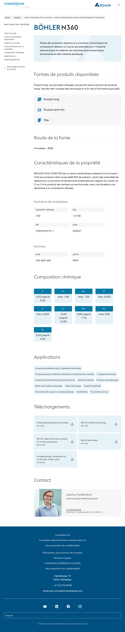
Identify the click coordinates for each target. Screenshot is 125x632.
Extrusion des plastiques (107, 380)
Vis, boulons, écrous (99, 392)
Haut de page (10, 34)
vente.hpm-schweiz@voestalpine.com (62, 590)
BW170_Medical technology (93, 422)
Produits (18, 17)
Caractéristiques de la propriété (14, 50)
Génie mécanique (73, 386)
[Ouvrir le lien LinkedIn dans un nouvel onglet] (57, 606)
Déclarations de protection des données (62, 552)
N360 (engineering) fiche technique (52, 422)
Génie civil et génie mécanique (48, 386)
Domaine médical (86, 380)
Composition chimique (14, 55)
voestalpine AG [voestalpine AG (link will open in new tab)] (62, 535)
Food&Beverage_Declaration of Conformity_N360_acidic (51, 458)
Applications (9, 59)
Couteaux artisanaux (106, 374)
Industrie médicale (92, 386)
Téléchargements (11, 63)
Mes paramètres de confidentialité (62, 545)
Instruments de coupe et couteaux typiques (54, 392)
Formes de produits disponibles (12, 39)
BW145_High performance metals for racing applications (52, 440)
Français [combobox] (9, 615)
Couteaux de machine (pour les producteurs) (55, 380)
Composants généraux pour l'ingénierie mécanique (58, 368)
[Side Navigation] (118, 4)
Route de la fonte (12, 45)
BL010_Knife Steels (89, 440)
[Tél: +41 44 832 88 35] (74, 509)
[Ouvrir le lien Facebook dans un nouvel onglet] (68, 606)
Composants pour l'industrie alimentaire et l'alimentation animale (64, 374)
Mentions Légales (62, 558)
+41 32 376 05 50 (62, 585)
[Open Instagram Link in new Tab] (80, 606)
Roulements (82, 392)
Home (7, 17)
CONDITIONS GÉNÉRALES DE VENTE (62, 563)
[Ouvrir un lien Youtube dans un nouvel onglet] (45, 606)
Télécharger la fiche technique (14, 73)
